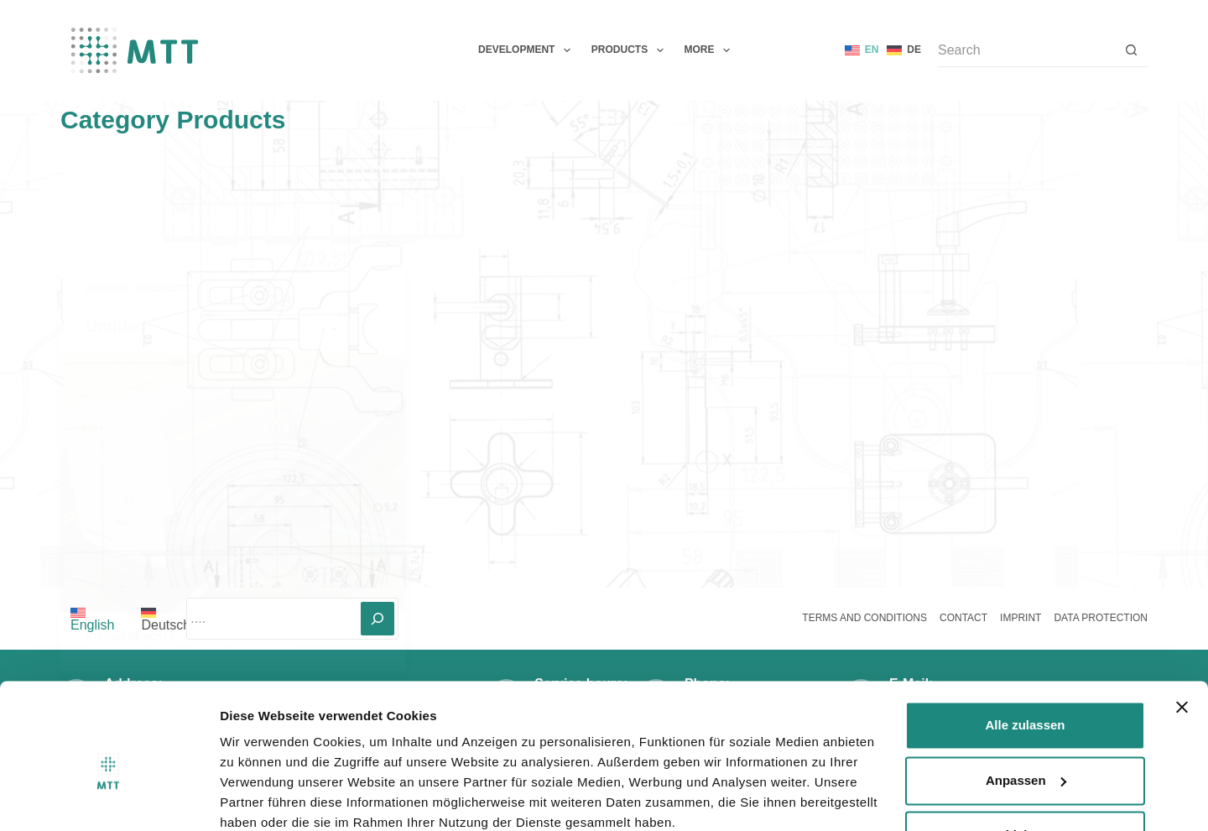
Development (527, 50)
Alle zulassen (1025, 654)
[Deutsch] (904, 50)
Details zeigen (262, 798)
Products (630, 50)
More (711, 50)
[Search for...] (1026, 50)
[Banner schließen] (1182, 636)
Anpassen (1026, 709)
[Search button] (1131, 50)
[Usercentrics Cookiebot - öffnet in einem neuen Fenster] (108, 798)
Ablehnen (1025, 764)
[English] (862, 50)
